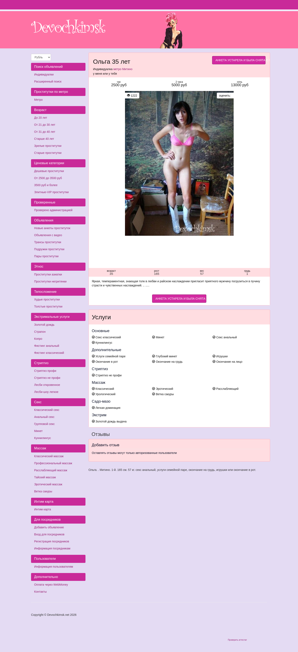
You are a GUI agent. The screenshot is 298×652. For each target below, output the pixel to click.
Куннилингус (42, 438)
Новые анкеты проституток (52, 228)
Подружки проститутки (49, 249)
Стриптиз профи (45, 370)
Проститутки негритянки (50, 281)
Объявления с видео (48, 235)
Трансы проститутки (47, 242)
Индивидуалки (44, 74)
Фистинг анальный (46, 345)
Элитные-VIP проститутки (51, 192)
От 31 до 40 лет (44, 131)
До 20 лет (40, 117)
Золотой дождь (44, 324)
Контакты (40, 591)
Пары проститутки (46, 256)
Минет (38, 431)
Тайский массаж (45, 477)
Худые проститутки (47, 299)
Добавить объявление (49, 527)
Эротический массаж (48, 484)
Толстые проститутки (48, 306)
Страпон (40, 331)
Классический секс (46, 410)
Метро (38, 99)
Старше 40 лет (44, 138)
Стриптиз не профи (47, 377)
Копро (38, 338)
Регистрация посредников (51, 541)
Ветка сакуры (43, 491)
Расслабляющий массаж (50, 470)
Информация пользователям (53, 566)
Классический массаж (49, 456)
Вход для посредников (49, 534)
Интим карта (42, 509)
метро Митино (122, 69)
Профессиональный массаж (53, 463)
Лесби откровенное (47, 384)
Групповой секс (44, 424)
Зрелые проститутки (47, 145)
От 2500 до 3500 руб (48, 178)
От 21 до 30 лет (44, 124)
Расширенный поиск (47, 81)
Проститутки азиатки (48, 274)
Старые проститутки (47, 152)
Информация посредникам (52, 548)
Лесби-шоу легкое (46, 392)
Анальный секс (44, 417)
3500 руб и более (46, 185)
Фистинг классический (49, 352)
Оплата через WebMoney (51, 584)
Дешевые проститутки (49, 171)
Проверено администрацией (53, 210)
